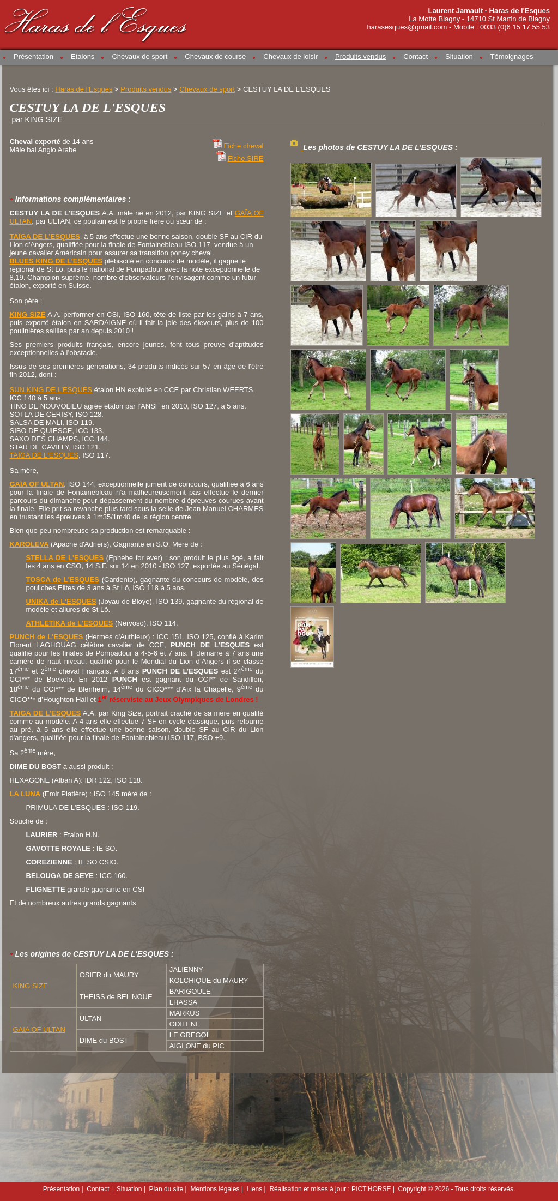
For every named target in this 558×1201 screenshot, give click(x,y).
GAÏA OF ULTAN (37, 484)
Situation (459, 56)
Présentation (33, 56)
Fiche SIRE (246, 158)
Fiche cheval (244, 146)
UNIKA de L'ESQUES (61, 601)
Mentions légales (214, 1189)
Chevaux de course (215, 56)
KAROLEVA (29, 544)
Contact (415, 56)
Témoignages (511, 56)
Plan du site (166, 1189)
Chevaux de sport (139, 56)
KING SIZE (28, 314)
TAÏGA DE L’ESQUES (45, 236)
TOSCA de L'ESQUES (63, 579)
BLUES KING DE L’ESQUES (56, 261)
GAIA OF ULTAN (39, 1029)
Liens (255, 1189)
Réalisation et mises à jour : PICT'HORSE (330, 1189)
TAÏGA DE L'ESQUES (44, 455)
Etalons (82, 56)
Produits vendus (360, 56)
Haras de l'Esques (96, 22)
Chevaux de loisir (290, 56)
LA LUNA (25, 794)
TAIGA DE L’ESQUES (45, 713)
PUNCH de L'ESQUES (46, 637)
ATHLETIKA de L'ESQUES (69, 623)
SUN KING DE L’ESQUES (51, 390)
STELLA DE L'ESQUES (65, 558)
